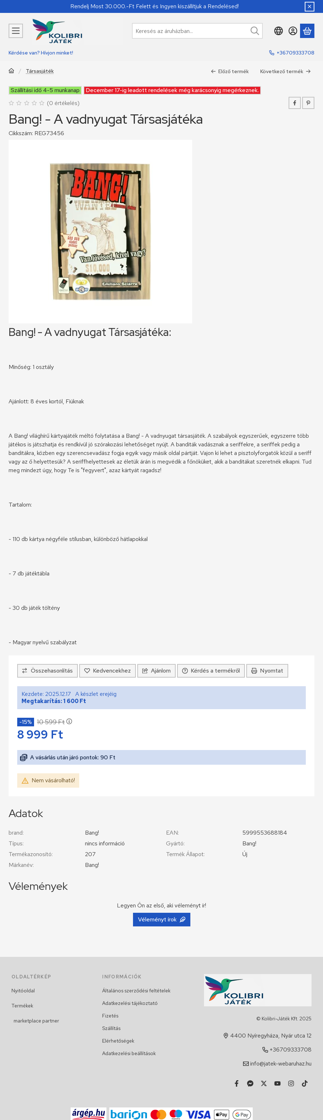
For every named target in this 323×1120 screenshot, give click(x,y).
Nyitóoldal (23, 990)
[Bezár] (309, 6)
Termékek (22, 1005)
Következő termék (285, 71)
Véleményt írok (161, 919)
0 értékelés (64, 102)
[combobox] (197, 31)
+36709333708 (295, 52)
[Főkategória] (11, 71)
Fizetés (110, 1015)
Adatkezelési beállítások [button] (129, 1053)
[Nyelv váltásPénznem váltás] (278, 31)
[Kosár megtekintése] (307, 31)
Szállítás (111, 1028)
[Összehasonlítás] (47, 671)
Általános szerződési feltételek (136, 990)
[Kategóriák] (16, 31)
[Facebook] (236, 1083)
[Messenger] (250, 1083)
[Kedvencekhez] (107, 671)
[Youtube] (277, 1083)
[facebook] (295, 103)
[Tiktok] (305, 1083)
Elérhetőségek (118, 1041)
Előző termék (230, 71)
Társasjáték (40, 71)
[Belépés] (293, 31)
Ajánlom (156, 670)
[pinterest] (308, 103)
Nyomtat (267, 670)
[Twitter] (264, 1083)
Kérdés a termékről (211, 670)
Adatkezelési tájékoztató (130, 1003)
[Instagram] (291, 1083)
